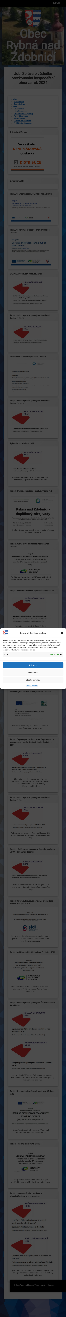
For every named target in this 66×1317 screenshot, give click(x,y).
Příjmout (33, 665)
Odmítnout (33, 672)
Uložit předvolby (33, 680)
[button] (62, 633)
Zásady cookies (32, 686)
